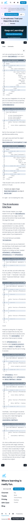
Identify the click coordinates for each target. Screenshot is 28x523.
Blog (3, 506)
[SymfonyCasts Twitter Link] (7, 514)
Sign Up (23, 2)
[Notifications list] (14, 2)
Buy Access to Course (11, 14)
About (15, 495)
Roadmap (16, 500)
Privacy (20, 497)
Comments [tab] (11, 46)
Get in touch (7, 489)
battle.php (15, 60)
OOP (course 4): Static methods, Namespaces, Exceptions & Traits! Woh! (16, 10)
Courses (4, 493)
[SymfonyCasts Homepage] (6, 2)
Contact (16, 502)
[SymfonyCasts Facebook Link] (10, 514)
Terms (15, 497)
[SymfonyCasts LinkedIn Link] (14, 514)
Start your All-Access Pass (14, 34)
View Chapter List (17, 518)
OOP (5, 8)
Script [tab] (3, 46)
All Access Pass (18, 489)
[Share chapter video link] (2, 24)
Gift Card (5, 503)
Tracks (4, 496)
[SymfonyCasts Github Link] (3, 514)
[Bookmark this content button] (2, 14)
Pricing (4, 499)
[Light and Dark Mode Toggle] (17, 2)
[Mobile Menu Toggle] (2, 2)
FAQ (15, 492)
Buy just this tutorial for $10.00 (14, 37)
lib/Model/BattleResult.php (19, 108)
